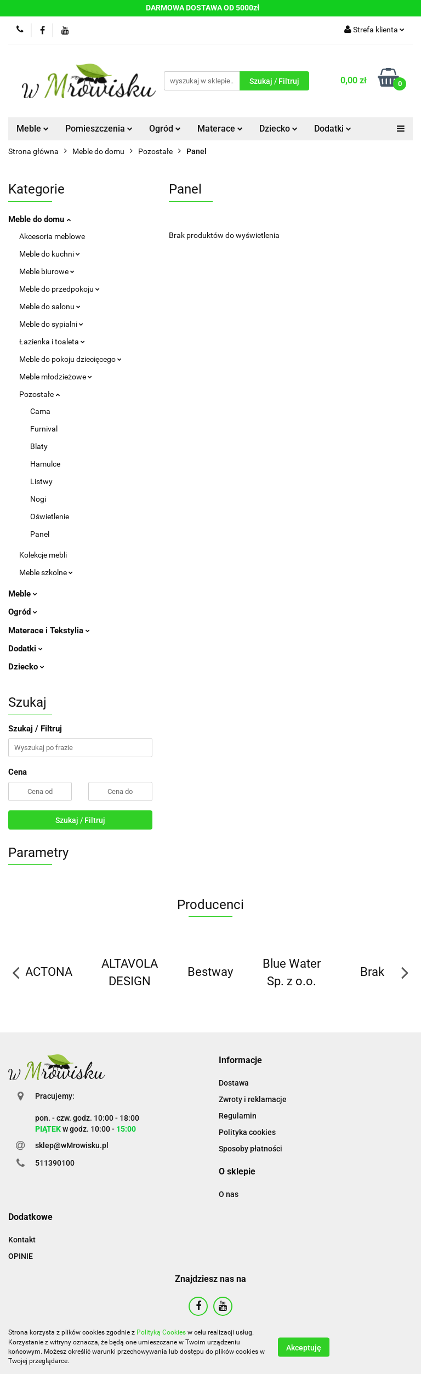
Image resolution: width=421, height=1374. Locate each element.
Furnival (44, 428)
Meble (32, 128)
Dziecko (278, 128)
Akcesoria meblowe (52, 236)
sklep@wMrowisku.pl (72, 1145)
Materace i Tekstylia (49, 630)
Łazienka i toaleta (52, 341)
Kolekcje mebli (43, 554)
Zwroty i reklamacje (253, 1099)
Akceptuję (303, 1347)
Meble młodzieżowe (55, 376)
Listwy (41, 481)
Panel (39, 534)
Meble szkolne (46, 572)
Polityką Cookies (161, 1332)
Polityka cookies (247, 1132)
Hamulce (45, 463)
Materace (220, 128)
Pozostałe (39, 394)
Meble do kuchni (49, 253)
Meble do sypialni (51, 324)
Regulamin (238, 1115)
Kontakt (22, 1239)
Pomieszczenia (99, 128)
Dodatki (332, 128)
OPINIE (20, 1256)
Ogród (165, 128)
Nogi (38, 499)
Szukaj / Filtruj (80, 820)
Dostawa (234, 1082)
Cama (40, 411)
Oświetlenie (49, 516)
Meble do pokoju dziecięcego (70, 359)
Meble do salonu (50, 306)
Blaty (39, 446)
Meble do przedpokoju (59, 289)
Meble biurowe (47, 271)
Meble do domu (39, 219)
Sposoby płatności (250, 1148)
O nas (228, 1194)
